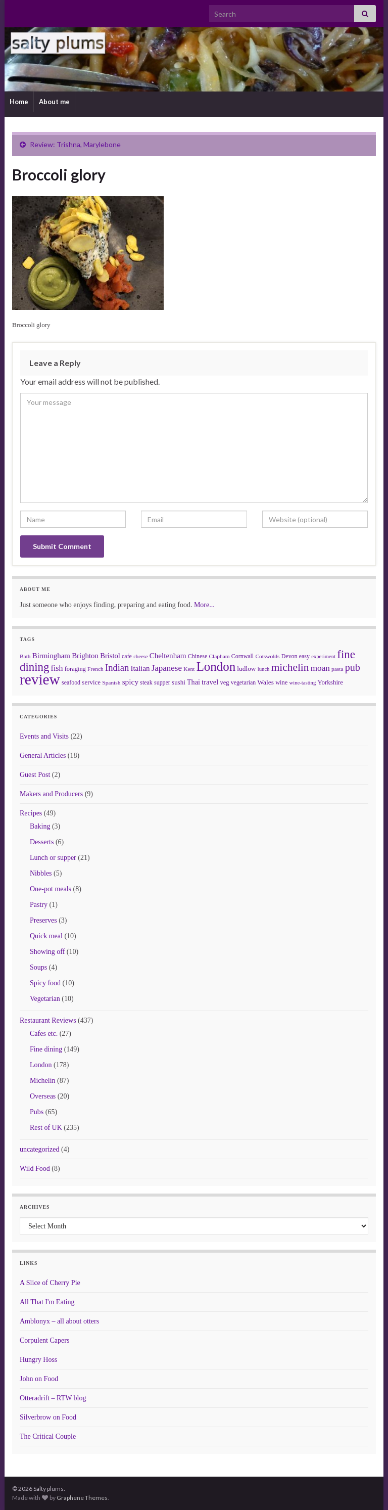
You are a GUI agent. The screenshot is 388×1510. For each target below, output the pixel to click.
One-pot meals (50, 889)
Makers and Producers (51, 794)
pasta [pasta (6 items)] (337, 669)
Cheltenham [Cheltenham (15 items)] (168, 656)
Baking (40, 826)
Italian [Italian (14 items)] (140, 668)
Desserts (42, 842)
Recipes (31, 813)
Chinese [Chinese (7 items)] (197, 656)
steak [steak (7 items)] (146, 682)
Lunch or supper (53, 857)
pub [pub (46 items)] (352, 667)
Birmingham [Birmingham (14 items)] (51, 656)
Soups (38, 967)
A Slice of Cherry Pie (50, 1283)
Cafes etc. (44, 1033)
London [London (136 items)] (216, 666)
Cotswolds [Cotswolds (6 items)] (267, 656)
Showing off (47, 951)
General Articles (43, 755)
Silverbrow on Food (48, 1417)
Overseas (43, 1096)
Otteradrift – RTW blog (53, 1398)
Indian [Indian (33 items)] (117, 667)
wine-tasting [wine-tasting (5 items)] (302, 682)
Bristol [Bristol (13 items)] (110, 656)
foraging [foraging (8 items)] (75, 668)
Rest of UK (46, 1127)
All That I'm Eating (47, 1302)
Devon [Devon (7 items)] (289, 656)
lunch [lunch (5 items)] (264, 669)
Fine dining (46, 1049)
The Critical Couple (48, 1436)
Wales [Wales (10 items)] (266, 682)
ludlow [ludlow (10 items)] (246, 668)
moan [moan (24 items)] (320, 668)
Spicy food (45, 983)
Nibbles (41, 873)
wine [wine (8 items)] (281, 682)
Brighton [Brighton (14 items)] (85, 656)
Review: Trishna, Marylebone (75, 144)
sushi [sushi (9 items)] (178, 682)
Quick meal (46, 936)
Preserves (43, 920)
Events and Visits (44, 736)
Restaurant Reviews (48, 1020)
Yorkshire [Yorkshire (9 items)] (331, 682)
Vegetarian (45, 998)
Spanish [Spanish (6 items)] (111, 682)
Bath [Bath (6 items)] (25, 656)
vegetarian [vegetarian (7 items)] (243, 682)
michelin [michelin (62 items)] (290, 667)
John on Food (39, 1379)
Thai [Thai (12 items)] (193, 682)
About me (54, 102)
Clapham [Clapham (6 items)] (219, 656)
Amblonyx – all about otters (59, 1321)
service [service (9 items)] (91, 682)
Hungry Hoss (38, 1359)
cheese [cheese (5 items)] (140, 656)
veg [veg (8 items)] (224, 682)
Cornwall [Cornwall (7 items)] (242, 656)
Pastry (38, 904)
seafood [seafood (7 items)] (71, 682)
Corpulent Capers (44, 1340)
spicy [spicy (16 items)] (130, 681)
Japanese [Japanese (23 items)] (167, 668)
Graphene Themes (82, 1497)
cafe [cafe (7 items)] (127, 656)
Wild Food (35, 1168)
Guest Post (35, 775)
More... (204, 605)
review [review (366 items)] (40, 679)
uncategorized (40, 1149)
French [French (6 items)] (95, 669)
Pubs (36, 1112)
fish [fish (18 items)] (57, 668)
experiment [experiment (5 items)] (323, 656)
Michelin (43, 1080)
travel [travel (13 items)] (210, 682)
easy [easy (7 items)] (304, 656)
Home (19, 102)
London (41, 1065)
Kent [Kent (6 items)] (189, 669)
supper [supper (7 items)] (162, 682)
